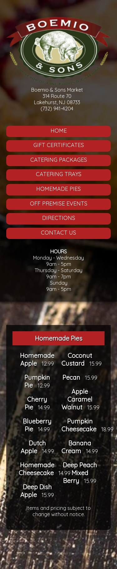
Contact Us (58, 232)
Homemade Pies (58, 188)
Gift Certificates (58, 145)
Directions (58, 217)
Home (59, 130)
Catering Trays (58, 174)
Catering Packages (58, 159)
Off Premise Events (58, 203)
